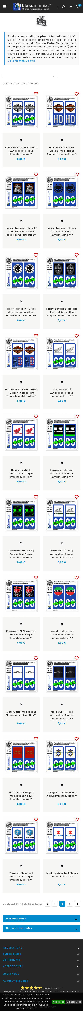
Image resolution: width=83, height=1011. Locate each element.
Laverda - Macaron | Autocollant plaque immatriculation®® (62, 634)
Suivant (78, 904)
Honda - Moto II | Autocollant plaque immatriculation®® (21, 473)
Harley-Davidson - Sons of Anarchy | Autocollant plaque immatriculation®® (21, 231)
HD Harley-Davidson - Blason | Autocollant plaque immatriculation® (61, 151)
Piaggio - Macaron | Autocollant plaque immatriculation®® (21, 876)
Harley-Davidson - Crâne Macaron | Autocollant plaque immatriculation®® (21, 312)
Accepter (58, 1001)
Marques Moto (16, 918)
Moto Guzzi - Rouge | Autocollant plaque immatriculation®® (21, 796)
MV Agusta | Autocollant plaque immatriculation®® (61, 794)
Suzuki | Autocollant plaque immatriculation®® (62, 874)
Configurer (74, 1001)
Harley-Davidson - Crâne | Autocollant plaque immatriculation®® (62, 231)
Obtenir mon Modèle (21, 60)
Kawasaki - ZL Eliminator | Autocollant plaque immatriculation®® (21, 634)
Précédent (47, 904)
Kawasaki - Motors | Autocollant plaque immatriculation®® (62, 473)
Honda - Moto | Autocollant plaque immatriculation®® (61, 393)
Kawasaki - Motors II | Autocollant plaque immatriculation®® (21, 554)
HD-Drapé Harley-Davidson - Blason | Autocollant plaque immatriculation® (21, 393)
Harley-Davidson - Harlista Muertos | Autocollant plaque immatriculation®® (61, 312)
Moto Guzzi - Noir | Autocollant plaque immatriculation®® (61, 715)
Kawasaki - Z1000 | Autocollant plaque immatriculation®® (61, 554)
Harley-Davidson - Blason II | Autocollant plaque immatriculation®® (21, 151)
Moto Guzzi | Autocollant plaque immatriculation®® (21, 713)
